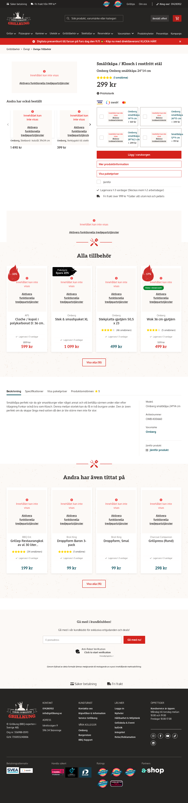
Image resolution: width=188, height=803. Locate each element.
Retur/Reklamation (125, 737)
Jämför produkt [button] (157, 456)
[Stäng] (180, 41)
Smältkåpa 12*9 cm (177, 136)
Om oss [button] (143, 4)
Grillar (11, 33)
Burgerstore (85, 735)
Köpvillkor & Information (92, 713)
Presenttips (162, 33)
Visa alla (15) (94, 595)
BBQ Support (85, 739)
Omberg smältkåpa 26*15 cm (177, 115)
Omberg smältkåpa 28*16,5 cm (134, 136)
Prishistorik (105, 93)
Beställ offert (160, 18)
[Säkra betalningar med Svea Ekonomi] (13, 770)
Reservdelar (105, 33)
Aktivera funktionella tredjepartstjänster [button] (44, 83)
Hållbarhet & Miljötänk (127, 718)
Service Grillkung (88, 718)
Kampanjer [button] (178, 33)
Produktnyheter (146, 33)
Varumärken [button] (126, 33)
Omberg (151, 437)
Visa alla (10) (94, 368)
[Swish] (26, 770)
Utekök (55, 33)
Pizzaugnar (26, 33)
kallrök (118, 727)
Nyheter (119, 713)
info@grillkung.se (52, 713)
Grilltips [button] (131, 4)
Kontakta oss (86, 708)
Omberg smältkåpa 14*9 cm (134, 115)
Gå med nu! (135, 639)
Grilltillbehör (71, 33)
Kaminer (41, 33)
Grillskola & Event (124, 722)
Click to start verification (97, 652)
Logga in (119, 708)
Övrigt (26, 49)
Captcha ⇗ (106, 656)
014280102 (176, 4)
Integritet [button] (120, 732)
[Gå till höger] (90, 124)
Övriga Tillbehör (42, 49)
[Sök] (94, 18)
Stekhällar (88, 33)
